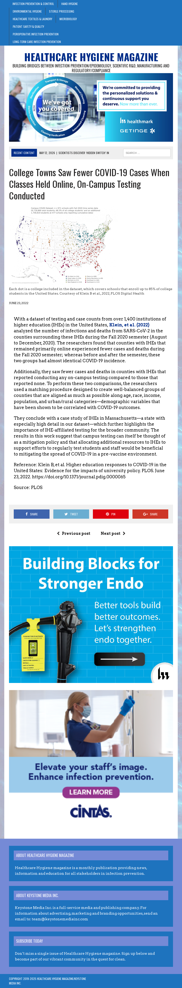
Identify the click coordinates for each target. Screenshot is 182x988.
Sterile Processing (61, 11)
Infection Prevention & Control (33, 4)
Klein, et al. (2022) (128, 324)
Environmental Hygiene (27, 11)
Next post (113, 533)
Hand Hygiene (69, 4)
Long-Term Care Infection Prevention (37, 42)
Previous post (73, 533)
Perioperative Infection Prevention (36, 34)
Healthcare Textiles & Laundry (32, 19)
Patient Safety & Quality (28, 26)
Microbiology (68, 19)
